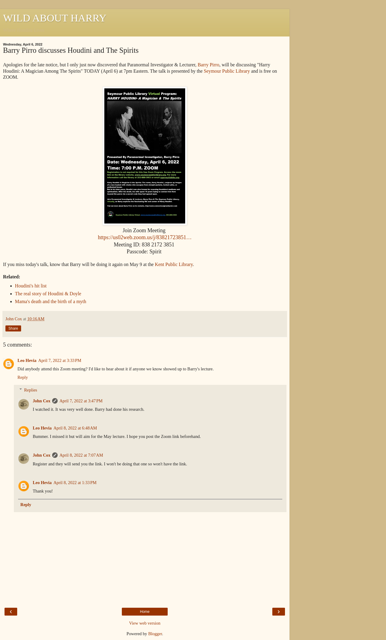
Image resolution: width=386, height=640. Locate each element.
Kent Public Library (174, 264)
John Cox (41, 400)
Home (145, 612)
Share (13, 328)
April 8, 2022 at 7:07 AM (81, 455)
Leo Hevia (26, 360)
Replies (30, 390)
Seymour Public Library (227, 71)
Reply (22, 377)
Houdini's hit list (31, 285)
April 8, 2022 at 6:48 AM (75, 428)
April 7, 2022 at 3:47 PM (81, 400)
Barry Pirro (209, 64)
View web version (144, 623)
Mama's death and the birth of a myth (50, 301)
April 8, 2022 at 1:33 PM (74, 482)
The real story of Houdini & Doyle (48, 293)
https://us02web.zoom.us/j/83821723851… (144, 237)
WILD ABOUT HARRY (54, 18)
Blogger (155, 633)
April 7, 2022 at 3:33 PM (59, 360)
